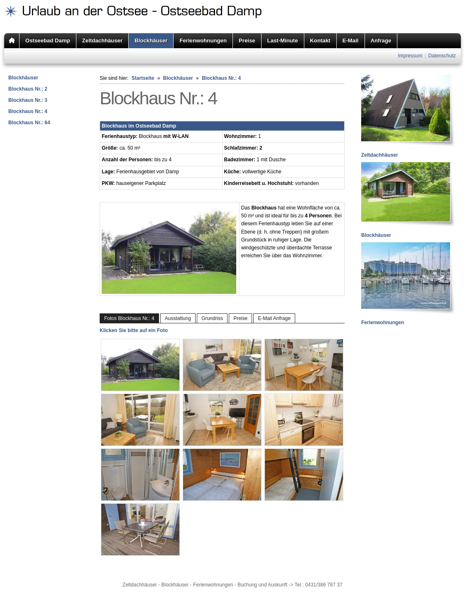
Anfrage (381, 40)
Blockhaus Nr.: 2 (27, 89)
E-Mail (351, 40)
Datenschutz (442, 56)
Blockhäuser (151, 40)
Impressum (410, 56)
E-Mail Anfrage (274, 318)
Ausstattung (178, 318)
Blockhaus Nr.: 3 (27, 100)
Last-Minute (282, 40)
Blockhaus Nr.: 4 (27, 111)
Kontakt (320, 40)
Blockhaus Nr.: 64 (29, 123)
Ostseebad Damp (47, 40)
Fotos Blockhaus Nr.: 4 (129, 318)
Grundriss (212, 318)
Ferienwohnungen (203, 40)
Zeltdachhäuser (102, 40)
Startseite (143, 78)
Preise (247, 40)
